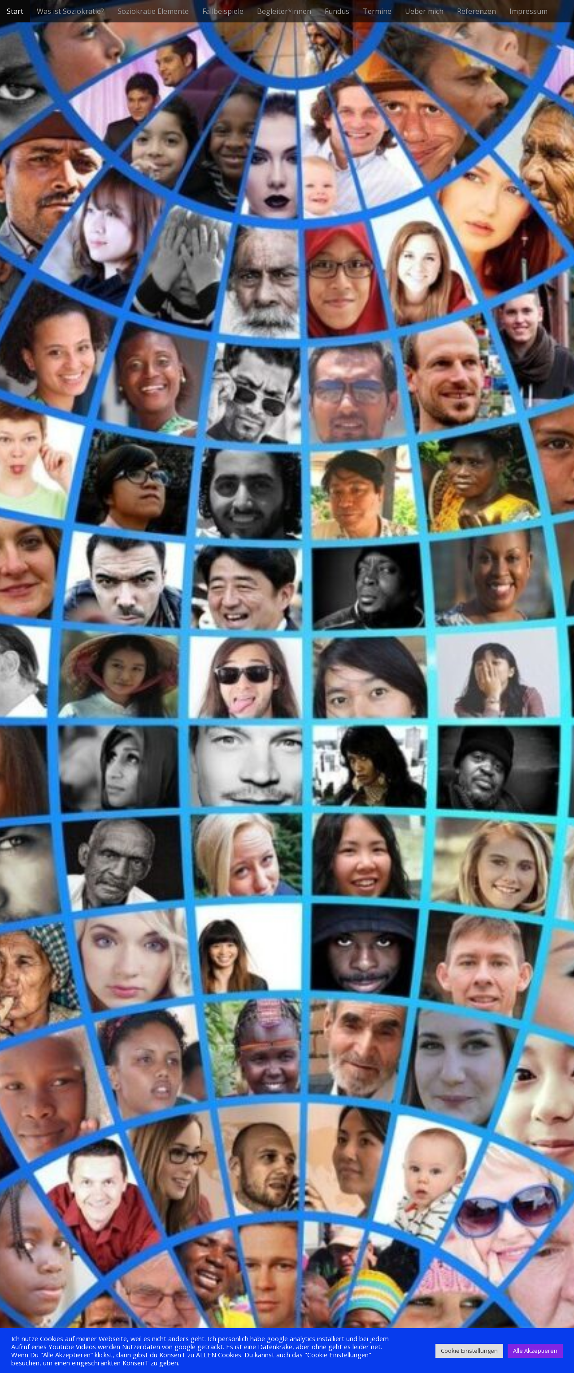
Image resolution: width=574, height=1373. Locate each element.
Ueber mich (424, 11)
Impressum (528, 11)
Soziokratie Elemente (153, 11)
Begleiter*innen (284, 11)
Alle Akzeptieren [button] (535, 1351)
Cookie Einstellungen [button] (469, 1351)
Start (15, 11)
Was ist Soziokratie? (70, 11)
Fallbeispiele (223, 11)
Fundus (337, 11)
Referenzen (476, 11)
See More (287, 718)
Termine (377, 11)
